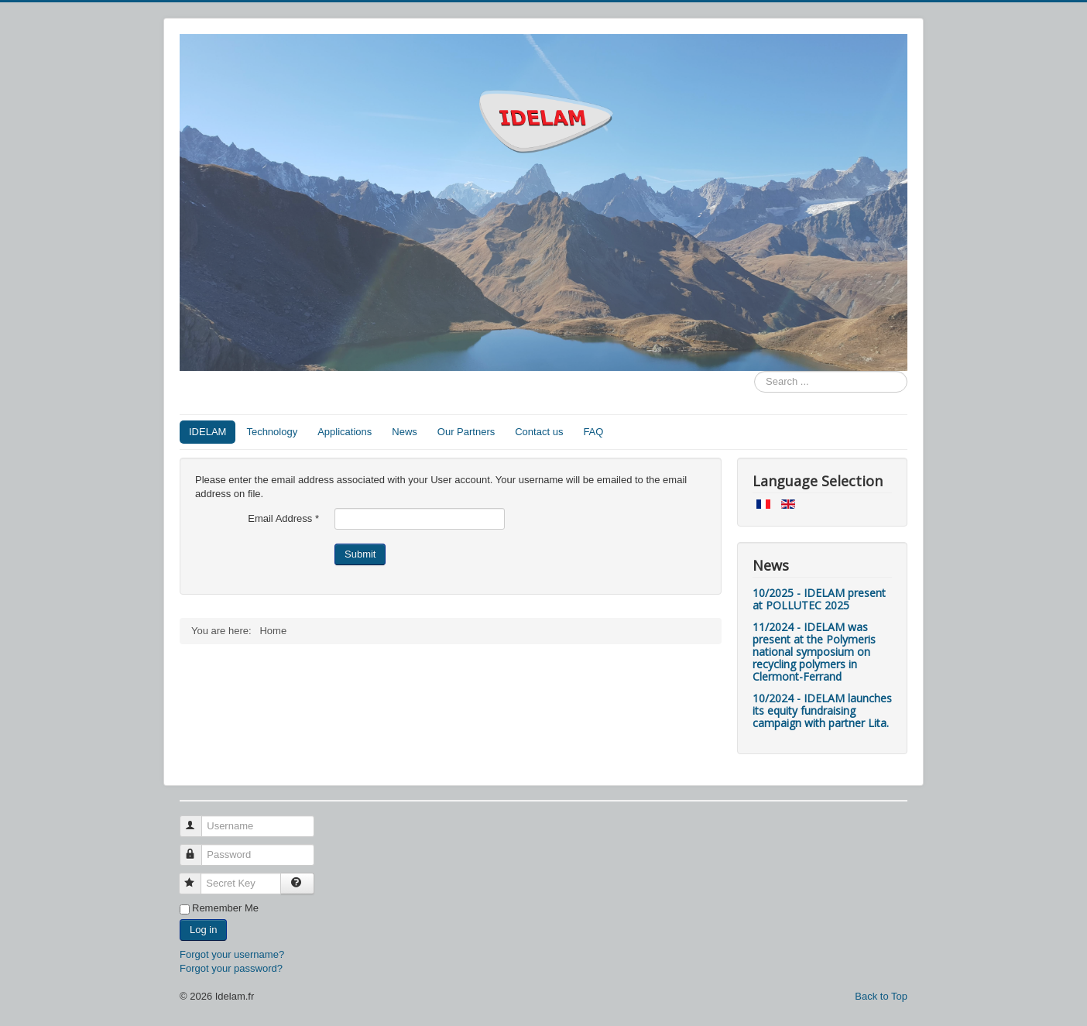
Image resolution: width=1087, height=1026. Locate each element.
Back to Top (881, 996)
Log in (203, 929)
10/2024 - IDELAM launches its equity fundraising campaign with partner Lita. (822, 710)
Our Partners (466, 432)
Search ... (754, 371)
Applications (344, 432)
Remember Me (225, 908)
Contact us (539, 432)
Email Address (283, 518)
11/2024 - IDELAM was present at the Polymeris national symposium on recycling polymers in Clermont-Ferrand (814, 651)
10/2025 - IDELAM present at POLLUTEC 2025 (819, 599)
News (404, 432)
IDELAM (207, 432)
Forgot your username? (232, 954)
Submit (360, 554)
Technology (271, 432)
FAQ (593, 432)
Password (197, 848)
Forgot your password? (231, 968)
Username (197, 819)
